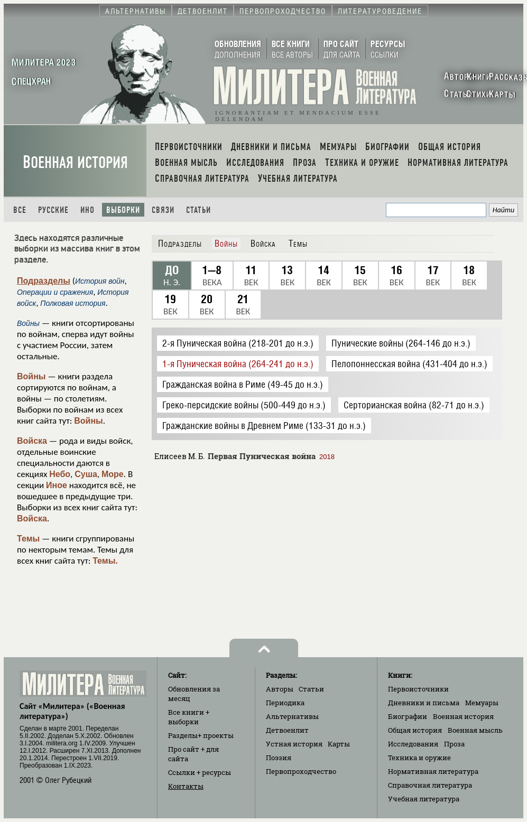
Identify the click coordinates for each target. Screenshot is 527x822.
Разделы (201, 735)
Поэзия (278, 757)
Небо (59, 474)
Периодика (285, 702)
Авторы (279, 689)
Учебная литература (423, 799)
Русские (53, 210)
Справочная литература (430, 785)
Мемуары (481, 702)
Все (19, 210)
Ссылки (199, 772)
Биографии (407, 716)
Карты (339, 744)
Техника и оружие (419, 757)
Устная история (294, 744)
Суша (86, 474)
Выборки (123, 210)
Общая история (415, 730)
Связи (163, 210)
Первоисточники (418, 689)
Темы (28, 538)
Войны (31, 376)
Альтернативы (292, 716)
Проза (454, 744)
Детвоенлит (287, 730)
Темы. (105, 560)
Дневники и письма (423, 702)
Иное (56, 485)
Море (112, 474)
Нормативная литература (433, 771)
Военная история (75, 162)
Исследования (413, 744)
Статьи (198, 210)
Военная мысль (475, 730)
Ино (87, 210)
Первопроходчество (301, 771)
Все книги (188, 716)
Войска (32, 440)
